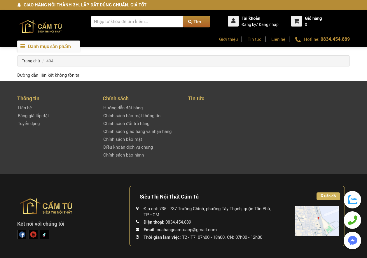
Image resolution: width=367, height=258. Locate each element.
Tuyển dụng (29, 123)
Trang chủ (31, 61)
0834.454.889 (335, 39)
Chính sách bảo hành (123, 155)
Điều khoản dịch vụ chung (128, 147)
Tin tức (254, 39)
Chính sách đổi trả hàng (126, 123)
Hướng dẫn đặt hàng (123, 107)
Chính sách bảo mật (122, 139)
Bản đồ (328, 196)
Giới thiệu (228, 39)
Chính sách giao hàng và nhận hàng (137, 131)
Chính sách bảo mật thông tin (131, 115)
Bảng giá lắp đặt (33, 115)
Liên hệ (278, 39)
